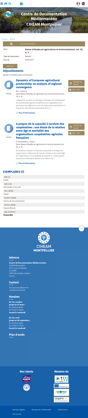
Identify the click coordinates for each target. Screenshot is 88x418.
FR (77, 3)
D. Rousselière (22, 141)
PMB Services (63, 410)
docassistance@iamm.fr (19, 287)
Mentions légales (19, 410)
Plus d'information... (28, 113)
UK (83, 3)
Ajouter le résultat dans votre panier (18, 75)
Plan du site (17, 414)
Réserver (10, 66)
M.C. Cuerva (21, 91)
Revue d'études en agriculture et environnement (50, 49)
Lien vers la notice (27, 44)
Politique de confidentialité (41, 410)
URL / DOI (76, 89)
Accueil (4, 39)
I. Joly (31, 141)
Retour (12, 39)
